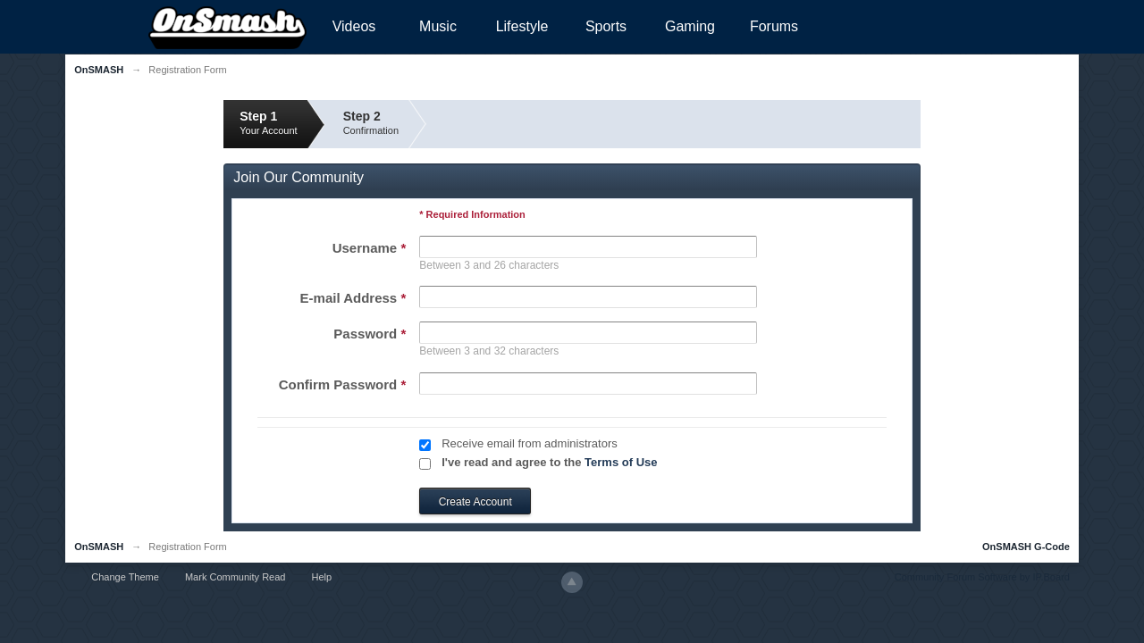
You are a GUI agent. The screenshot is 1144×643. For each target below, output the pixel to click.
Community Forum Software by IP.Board (982, 577)
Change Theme (125, 577)
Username (369, 247)
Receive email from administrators (530, 443)
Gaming (690, 26)
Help (322, 577)
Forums (774, 26)
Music (438, 26)
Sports (606, 26)
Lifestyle (522, 26)
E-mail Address (353, 297)
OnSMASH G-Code (1026, 546)
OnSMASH (98, 546)
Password (369, 333)
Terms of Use (621, 462)
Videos (354, 26)
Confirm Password (343, 384)
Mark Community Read (235, 577)
